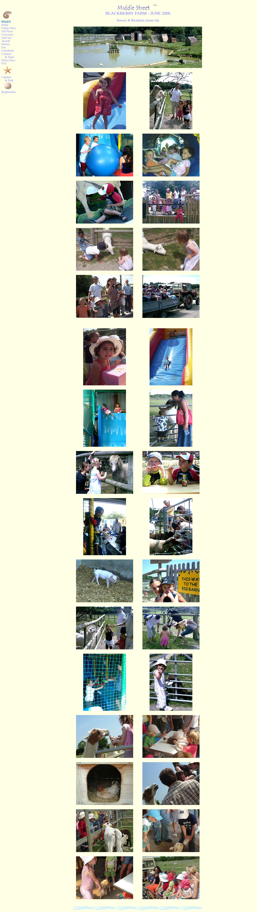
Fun (3, 47)
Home (4, 24)
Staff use (6, 37)
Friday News (8, 28)
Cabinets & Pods (7, 79)
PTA (4, 63)
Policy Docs (8, 60)
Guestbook (7, 50)
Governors (7, 34)
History (5, 44)
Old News (7, 31)
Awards (5, 40)
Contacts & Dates (7, 55)
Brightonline (8, 91)
